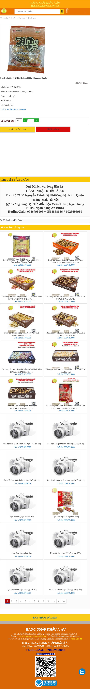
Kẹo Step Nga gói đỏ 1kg (22, 553)
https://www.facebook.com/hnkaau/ (32, 636)
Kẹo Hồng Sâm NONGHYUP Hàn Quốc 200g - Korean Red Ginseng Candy (22, 261)
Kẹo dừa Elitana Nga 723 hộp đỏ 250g (22, 590)
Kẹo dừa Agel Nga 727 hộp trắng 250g (65, 553)
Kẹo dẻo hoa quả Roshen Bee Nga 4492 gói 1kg (22, 444)
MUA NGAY (53, 129)
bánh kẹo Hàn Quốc (14, 220)
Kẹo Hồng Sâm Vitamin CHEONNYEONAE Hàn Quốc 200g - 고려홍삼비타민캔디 (65, 407)
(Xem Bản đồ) (76, 639)
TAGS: (3, 220)
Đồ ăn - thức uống (18, 18)
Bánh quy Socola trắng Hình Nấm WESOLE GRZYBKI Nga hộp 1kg (21, 334)
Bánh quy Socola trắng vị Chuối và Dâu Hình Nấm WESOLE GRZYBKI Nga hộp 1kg (22, 297)
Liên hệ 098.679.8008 (22, 265)
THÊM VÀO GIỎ (17, 129)
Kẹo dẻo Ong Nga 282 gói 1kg (22, 517)
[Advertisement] (44, 154)
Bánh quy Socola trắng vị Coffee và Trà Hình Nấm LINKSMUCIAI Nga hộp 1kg (22, 370)
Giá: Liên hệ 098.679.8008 (13, 109)
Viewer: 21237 (81, 82)
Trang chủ (4, 18)
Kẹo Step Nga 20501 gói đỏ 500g (65, 517)
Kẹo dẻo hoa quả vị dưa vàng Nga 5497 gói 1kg (66, 480)
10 (48, 601)
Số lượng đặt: (7, 120)
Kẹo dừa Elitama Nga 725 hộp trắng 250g (65, 590)
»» (64, 601)
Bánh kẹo (32, 18)
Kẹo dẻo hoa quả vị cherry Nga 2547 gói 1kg (22, 480)
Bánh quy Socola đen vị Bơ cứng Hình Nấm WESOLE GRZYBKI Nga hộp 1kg (65, 261)
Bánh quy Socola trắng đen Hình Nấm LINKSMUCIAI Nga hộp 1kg (22, 407)
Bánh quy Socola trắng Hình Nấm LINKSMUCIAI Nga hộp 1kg (66, 370)
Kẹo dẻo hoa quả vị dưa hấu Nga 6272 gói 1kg (65, 444)
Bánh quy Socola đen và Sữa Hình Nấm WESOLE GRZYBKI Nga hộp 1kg (65, 297)
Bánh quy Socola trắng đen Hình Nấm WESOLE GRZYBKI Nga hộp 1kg (66, 334)
